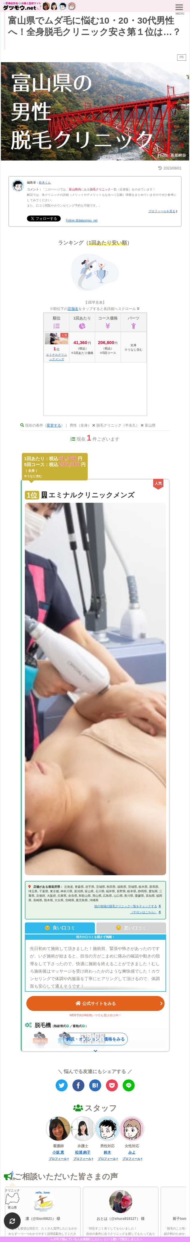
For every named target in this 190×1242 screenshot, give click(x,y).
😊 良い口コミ (60, 927)
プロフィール (58, 1158)
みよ (132, 1152)
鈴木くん (45, 182)
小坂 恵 (58, 1152)
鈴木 (107, 1152)
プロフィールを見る (161, 211)
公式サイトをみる (119, 1003)
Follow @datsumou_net (81, 220)
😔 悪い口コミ (131, 927)
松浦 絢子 (82, 1152)
